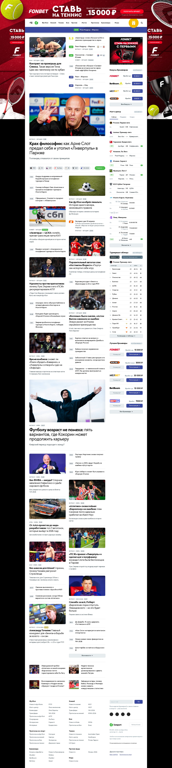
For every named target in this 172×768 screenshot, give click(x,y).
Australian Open (94, 734)
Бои (67, 23)
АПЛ (50, 716)
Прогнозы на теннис (36, 743)
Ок (139, 702)
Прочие (74, 23)
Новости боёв (74, 722)
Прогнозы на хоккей (36, 737)
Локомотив (116, 277)
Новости (72, 752)
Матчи (84, 23)
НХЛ (89, 707)
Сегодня (52, 734)
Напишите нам (135, 725)
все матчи (138, 112)
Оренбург (116, 328)
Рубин (114, 294)
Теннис (61, 23)
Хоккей (53, 23)
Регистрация (134, 354)
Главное (100, 168)
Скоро (132, 117)
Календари (33, 710)
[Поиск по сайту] (143, 23)
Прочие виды (74, 749)
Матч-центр (33, 707)
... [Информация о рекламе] (141, 38)
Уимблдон (92, 737)
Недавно (123, 117)
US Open (72, 743)
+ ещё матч (114, 213)
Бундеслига (53, 725)
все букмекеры (136, 343)
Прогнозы (95, 23)
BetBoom (33, 758)
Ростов (114, 307)
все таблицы (137, 253)
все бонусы (137, 70)
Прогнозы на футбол (37, 716)
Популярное (33, 719)
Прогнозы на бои (35, 740)
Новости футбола (36, 704)
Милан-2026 (92, 752)
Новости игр (73, 761)
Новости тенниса (75, 734)
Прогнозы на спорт (37, 731)
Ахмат (114, 303)
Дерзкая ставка (54, 743)
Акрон (114, 311)
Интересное (33, 722)
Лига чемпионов (54, 707)
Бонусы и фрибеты (36, 752)
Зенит (114, 273)
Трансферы (33, 713)
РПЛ (50, 704)
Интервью (33, 725)
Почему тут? (117, 354)
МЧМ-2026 (92, 713)
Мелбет (51, 758)
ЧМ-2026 (52, 713)
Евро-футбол (114, 754)
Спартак (115, 290)
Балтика (115, 282)
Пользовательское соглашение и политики (123, 743)
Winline (51, 755)
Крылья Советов (118, 319)
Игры (117, 23)
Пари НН (115, 323)
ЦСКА (114, 286)
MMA (90, 722)
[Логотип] (36, 23)
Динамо (115, 298)
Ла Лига (51, 719)
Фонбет (32, 755)
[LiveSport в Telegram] (111, 714)
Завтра (51, 737)
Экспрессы (53, 740)
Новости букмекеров (56, 752)
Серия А (52, 722)
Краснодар (116, 269)
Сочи (114, 332)
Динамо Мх (116, 315)
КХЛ (89, 704)
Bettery (32, 761)
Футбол (45, 23)
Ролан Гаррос (93, 740)
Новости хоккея (75, 704)
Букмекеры (105, 23)
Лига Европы (53, 710)
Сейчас (113, 117)
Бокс (90, 725)
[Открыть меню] (31, 23)
